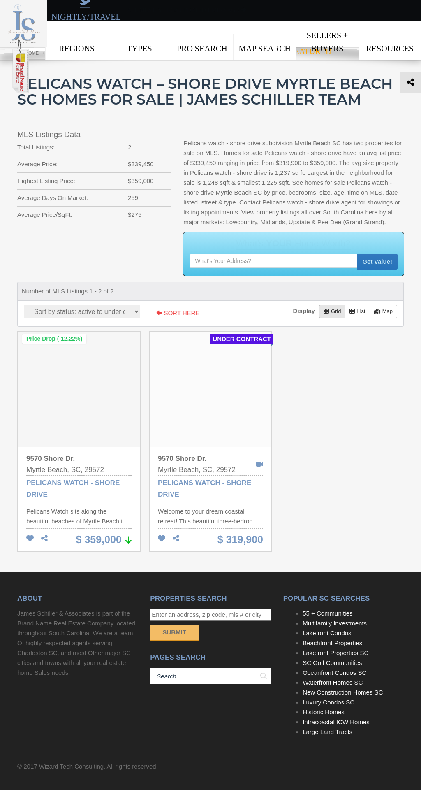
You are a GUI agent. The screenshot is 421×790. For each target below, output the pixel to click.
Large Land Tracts (327, 731)
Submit (174, 632)
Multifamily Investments (335, 623)
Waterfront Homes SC (333, 682)
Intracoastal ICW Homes (336, 721)
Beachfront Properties (332, 642)
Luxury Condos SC (328, 702)
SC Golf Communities (332, 662)
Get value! (377, 261)
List (357, 311)
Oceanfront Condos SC (334, 672)
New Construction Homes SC (343, 692)
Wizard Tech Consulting (71, 766)
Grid (332, 311)
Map (383, 311)
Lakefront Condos (327, 633)
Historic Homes (324, 712)
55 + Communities (327, 613)
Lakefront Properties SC (335, 652)
